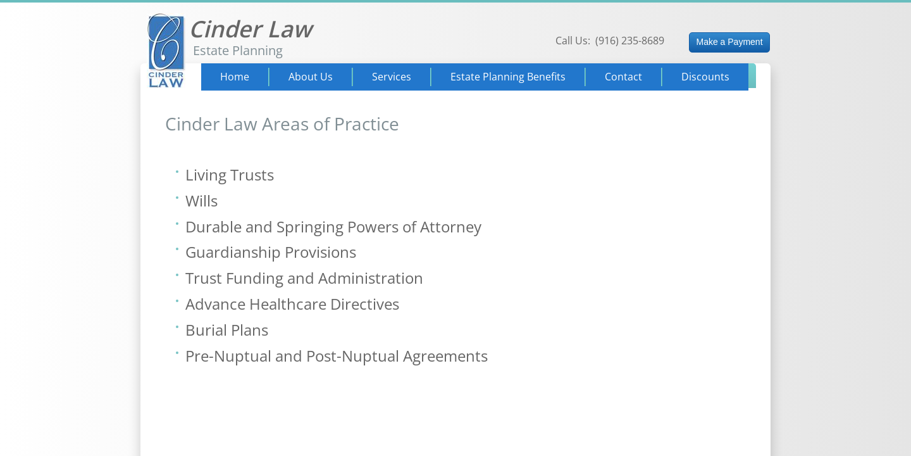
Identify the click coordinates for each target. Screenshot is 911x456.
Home (234, 77)
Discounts (705, 77)
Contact (623, 77)
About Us (310, 77)
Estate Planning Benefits (508, 77)
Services (391, 77)
